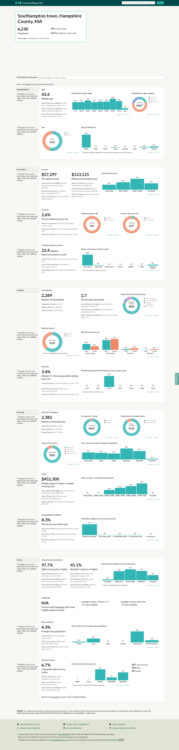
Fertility (45, 367)
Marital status (48, 328)
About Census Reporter (30, 728)
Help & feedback (119, 724)
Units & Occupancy (50, 412)
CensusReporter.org (58, 740)
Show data (120, 114)
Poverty (45, 210)
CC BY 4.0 (117, 740)
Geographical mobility (51, 515)
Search (160, 3)
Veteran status (48, 660)
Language (46, 598)
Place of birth (47, 622)
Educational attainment (52, 560)
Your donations (64, 734)
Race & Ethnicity (88, 127)
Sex (43, 127)
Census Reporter (29, 3)
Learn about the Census (30, 724)
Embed (127, 114)
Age (43, 89)
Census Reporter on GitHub (124, 728)
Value (44, 474)
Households (47, 290)
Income (45, 169)
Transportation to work (52, 245)
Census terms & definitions (77, 724)
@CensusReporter (74, 728)
